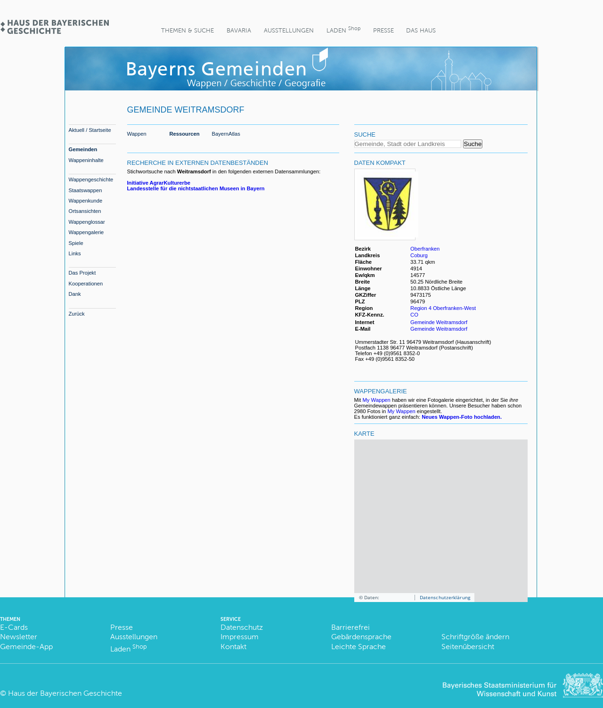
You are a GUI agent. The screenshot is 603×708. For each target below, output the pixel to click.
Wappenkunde (86, 200)
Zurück (77, 314)
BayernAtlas (226, 134)
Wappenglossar (87, 222)
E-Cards (14, 627)
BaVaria (239, 30)
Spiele (76, 243)
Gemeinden (83, 149)
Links (75, 253)
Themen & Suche (187, 30)
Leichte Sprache (358, 647)
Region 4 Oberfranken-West (443, 308)
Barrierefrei (350, 627)
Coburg (419, 255)
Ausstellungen (289, 30)
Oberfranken (425, 249)
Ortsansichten (85, 211)
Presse (383, 30)
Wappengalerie (86, 232)
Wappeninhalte (86, 160)
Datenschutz (241, 627)
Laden (343, 29)
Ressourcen (185, 134)
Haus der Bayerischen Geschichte (65, 693)
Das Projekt (82, 273)
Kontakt (233, 647)
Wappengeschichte (91, 179)
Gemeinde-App (26, 647)
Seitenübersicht (467, 647)
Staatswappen (85, 190)
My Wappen (377, 400)
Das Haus (421, 30)
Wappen (137, 134)
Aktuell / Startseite (90, 130)
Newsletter (18, 637)
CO (414, 314)
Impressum (239, 637)
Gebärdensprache (361, 637)
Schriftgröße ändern (475, 637)
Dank (75, 294)
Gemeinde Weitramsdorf (438, 322)
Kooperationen (86, 283)
